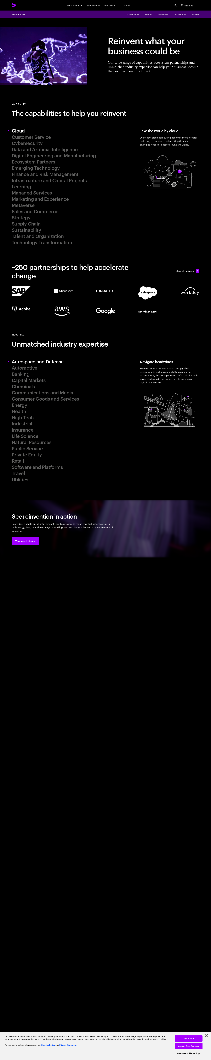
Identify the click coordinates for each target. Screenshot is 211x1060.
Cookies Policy (48, 1045)
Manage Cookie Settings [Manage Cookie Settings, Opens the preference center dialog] (188, 1053)
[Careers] (129, 5)
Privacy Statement (67, 1045)
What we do (18, 14)
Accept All (189, 1038)
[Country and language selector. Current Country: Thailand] (189, 5)
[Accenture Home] (21, 5)
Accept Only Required (188, 1046)
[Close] (206, 1036)
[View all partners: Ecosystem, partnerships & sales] (187, 271)
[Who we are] (112, 5)
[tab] (57, 130)
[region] (105, 1046)
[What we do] (75, 5)
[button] (25, 541)
